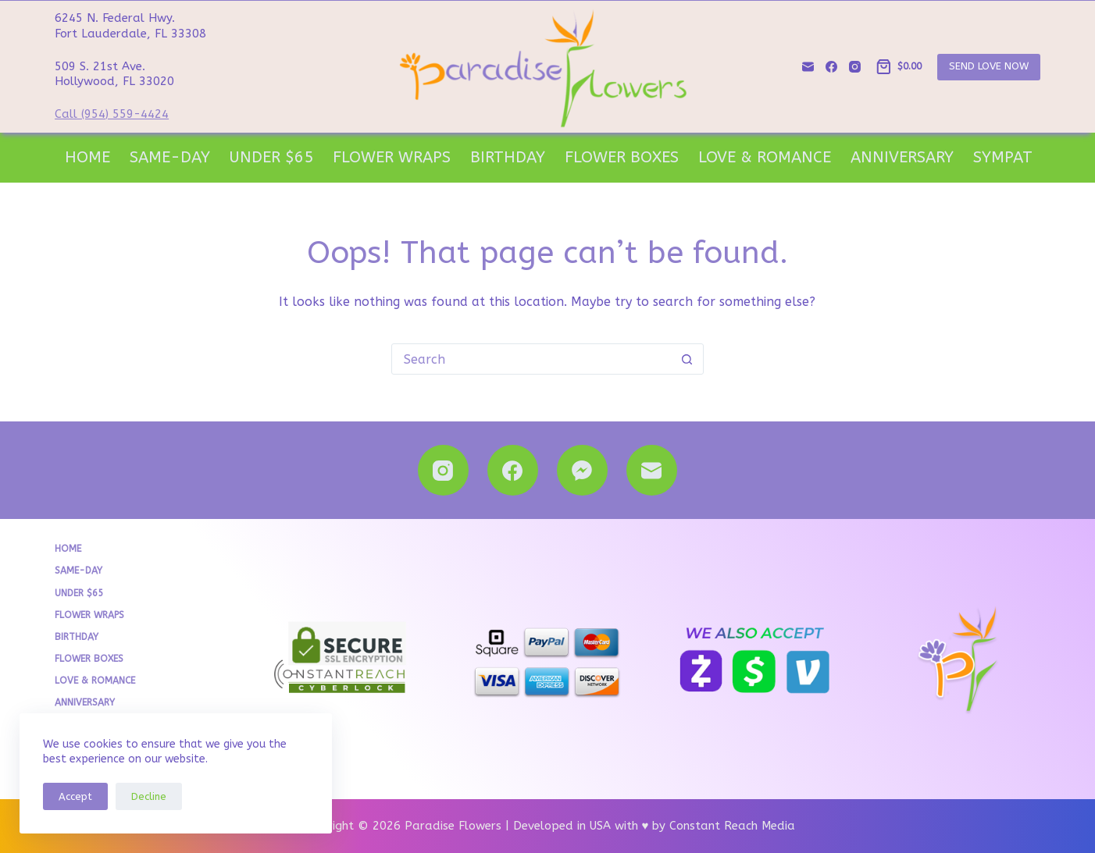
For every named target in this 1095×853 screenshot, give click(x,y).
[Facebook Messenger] (582, 470)
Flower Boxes (622, 157)
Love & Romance (764, 157)
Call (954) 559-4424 (112, 114)
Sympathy (1013, 157)
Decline (148, 796)
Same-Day (170, 157)
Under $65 (271, 157)
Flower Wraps (392, 157)
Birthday (507, 157)
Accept (75, 796)
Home (87, 157)
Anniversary (902, 157)
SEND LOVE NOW (989, 66)
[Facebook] (831, 67)
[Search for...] (532, 359)
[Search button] (687, 359)
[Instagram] (855, 67)
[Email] (808, 67)
